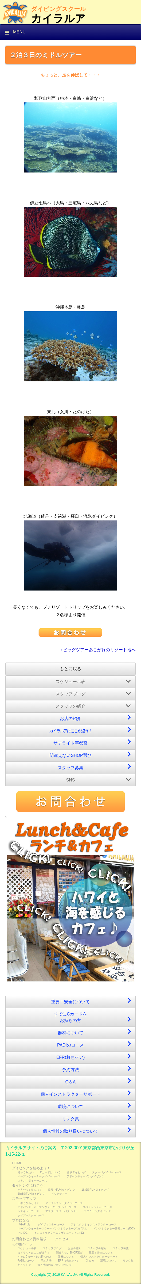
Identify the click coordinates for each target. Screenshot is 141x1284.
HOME (17, 1163)
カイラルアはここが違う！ (70, 731)
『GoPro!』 (25, 1224)
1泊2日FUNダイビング (95, 1189)
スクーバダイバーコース (107, 1172)
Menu (19, 32)
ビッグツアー (59, 1193)
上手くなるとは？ (28, 1203)
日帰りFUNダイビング (61, 1189)
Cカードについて (50, 1172)
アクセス (62, 1239)
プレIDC (23, 1232)
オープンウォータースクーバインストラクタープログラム (52, 1228)
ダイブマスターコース (31, 1215)
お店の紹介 (70, 718)
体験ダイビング (76, 1172)
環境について (70, 1106)
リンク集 (70, 1119)
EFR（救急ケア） (68, 1260)
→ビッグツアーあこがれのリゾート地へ (97, 649)
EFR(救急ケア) (70, 1057)
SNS (70, 780)
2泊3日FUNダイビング (31, 1193)
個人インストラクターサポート (70, 1094)
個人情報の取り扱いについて (70, 1131)
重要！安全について (70, 1001)
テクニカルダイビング (97, 1211)
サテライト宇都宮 (70, 743)
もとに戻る (70, 668)
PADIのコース (70, 1045)
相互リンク (24, 1264)
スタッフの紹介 (70, 706)
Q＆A (70, 1082)
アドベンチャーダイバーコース (64, 1203)
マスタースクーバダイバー (61, 1211)
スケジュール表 (70, 681)
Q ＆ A (90, 1260)
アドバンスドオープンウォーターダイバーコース (47, 1207)
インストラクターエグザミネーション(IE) (59, 1232)
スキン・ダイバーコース (32, 1180)
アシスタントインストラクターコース (93, 1224)
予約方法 (70, 1069)
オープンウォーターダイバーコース (39, 1176)
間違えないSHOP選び (70, 755)
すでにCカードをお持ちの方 (70, 1017)
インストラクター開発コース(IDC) (114, 1228)
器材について (70, 1032)
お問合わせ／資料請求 (29, 1239)
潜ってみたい (26, 1172)
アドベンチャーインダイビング (85, 1176)
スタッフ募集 (70, 767)
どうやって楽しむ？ (30, 1189)
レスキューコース (28, 1211)
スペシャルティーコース (97, 1207)
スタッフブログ (70, 694)
